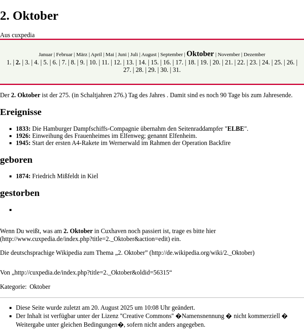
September (171, 54)
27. (127, 69)
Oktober (200, 53)
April (96, 54)
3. (27, 62)
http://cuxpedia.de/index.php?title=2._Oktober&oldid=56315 (92, 272)
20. (216, 62)
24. (266, 62)
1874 (22, 176)
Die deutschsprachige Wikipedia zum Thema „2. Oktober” (74, 252)
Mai (110, 54)
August (149, 54)
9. (82, 62)
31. (176, 69)
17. (179, 62)
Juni (122, 54)
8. (73, 62)
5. (45, 62)
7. (64, 62)
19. (204, 62)
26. (290, 62)
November (229, 54)
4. (36, 62)
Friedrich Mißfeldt (55, 176)
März (81, 54)
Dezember (255, 54)
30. (164, 69)
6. (55, 62)
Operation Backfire (206, 142)
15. (155, 62)
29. (152, 69)
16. (167, 62)
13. (130, 62)
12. (118, 62)
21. (229, 62)
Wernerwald (124, 142)
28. (140, 69)
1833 (22, 128)
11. (105, 62)
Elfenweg (132, 135)
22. (241, 62)
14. (142, 62)
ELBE (235, 128)
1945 (22, 142)
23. (254, 62)
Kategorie (12, 286)
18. (192, 62)
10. (93, 62)
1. (9, 62)
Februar (64, 54)
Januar (46, 54)
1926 (22, 135)
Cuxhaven (114, 231)
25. (278, 62)
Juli (134, 54)
